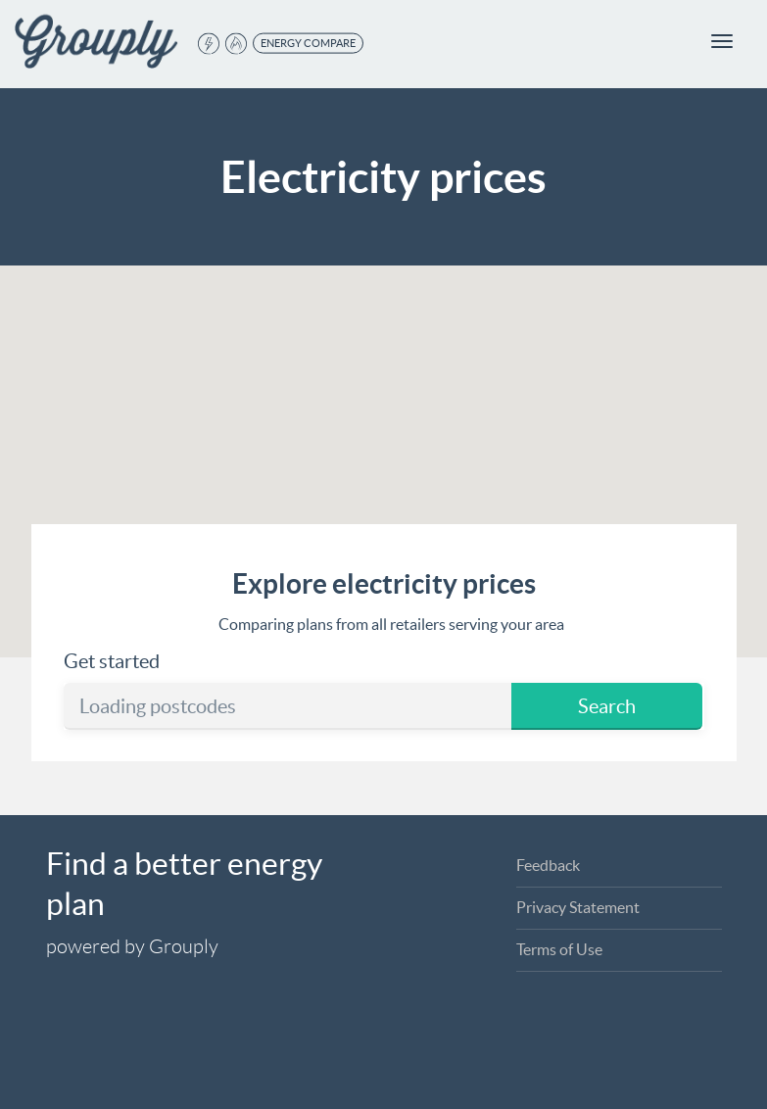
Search (607, 706)
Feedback (548, 865)
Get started (112, 661)
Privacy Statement (578, 907)
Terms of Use (559, 949)
